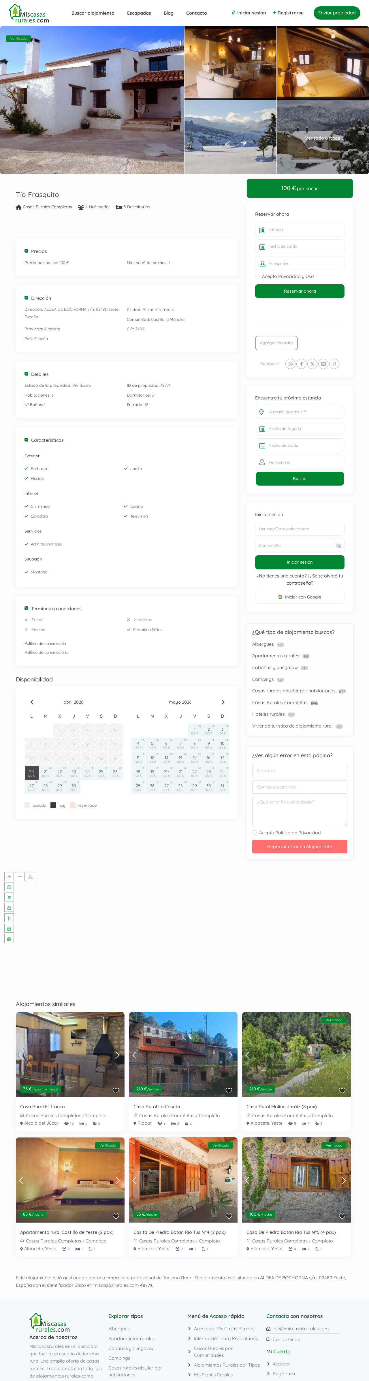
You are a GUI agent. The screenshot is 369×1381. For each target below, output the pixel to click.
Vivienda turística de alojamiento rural (292, 726)
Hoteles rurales (268, 714)
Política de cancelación (45, 643)
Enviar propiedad (337, 13)
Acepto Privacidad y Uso (288, 276)
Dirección (38, 298)
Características (44, 440)
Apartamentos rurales (275, 655)
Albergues (263, 644)
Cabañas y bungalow (275, 667)
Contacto (196, 13)
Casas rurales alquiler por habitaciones (294, 691)
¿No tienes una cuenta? (282, 576)
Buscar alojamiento (92, 13)
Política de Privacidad (298, 833)
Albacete (151, 309)
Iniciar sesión (300, 562)
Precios (36, 251)
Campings (263, 679)
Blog (169, 13)
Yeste (168, 309)
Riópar (145, 1123)
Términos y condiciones (53, 608)
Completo (96, 1115)
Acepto (290, 833)
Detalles (37, 374)
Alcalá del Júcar (41, 1123)
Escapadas (139, 13)
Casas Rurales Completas (47, 206)
